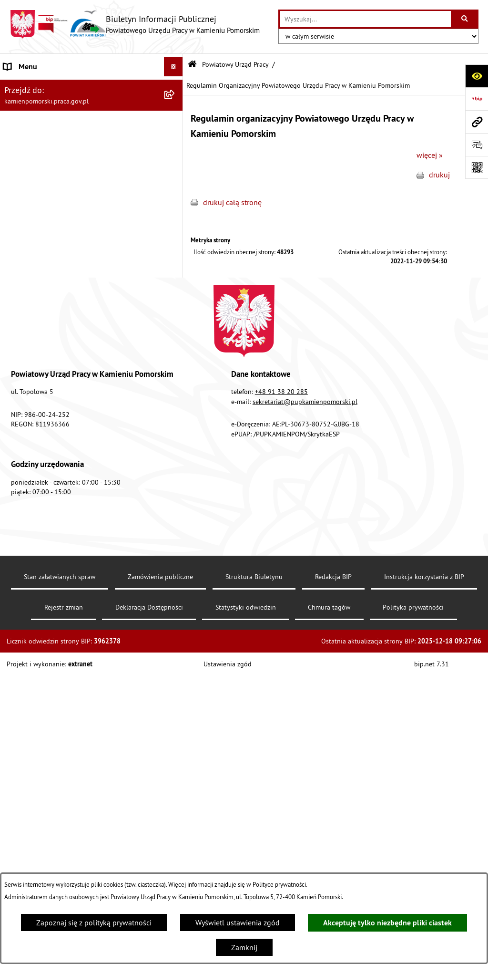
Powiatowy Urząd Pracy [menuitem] (41, 86)
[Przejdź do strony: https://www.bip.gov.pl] (476, 98)
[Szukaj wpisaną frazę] (465, 19)
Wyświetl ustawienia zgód (237, 922)
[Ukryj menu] (173, 66)
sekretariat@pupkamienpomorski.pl (305, 705)
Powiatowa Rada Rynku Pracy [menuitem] (51, 392)
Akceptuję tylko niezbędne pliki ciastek (387, 923)
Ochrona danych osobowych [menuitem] (50, 506)
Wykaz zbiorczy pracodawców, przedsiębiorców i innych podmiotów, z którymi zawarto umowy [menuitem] (81, 348)
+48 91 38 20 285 (281, 695)
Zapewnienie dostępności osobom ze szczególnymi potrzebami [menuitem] (64, 531)
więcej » (430, 155)
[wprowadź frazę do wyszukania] (365, 19)
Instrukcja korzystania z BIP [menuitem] (48, 430)
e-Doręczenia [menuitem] (25, 449)
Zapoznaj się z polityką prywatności (94, 922)
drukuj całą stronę (232, 202)
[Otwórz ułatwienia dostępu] (476, 75)
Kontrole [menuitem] (18, 323)
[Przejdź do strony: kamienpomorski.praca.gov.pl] (476, 121)
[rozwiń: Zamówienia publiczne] (175, 285)
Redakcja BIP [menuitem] (25, 487)
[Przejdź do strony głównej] (135, 24)
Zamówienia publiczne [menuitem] (41, 285)
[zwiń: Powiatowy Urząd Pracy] (175, 86)
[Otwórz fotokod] (476, 167)
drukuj (439, 174)
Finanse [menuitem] (16, 373)
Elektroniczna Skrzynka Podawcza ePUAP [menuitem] (70, 468)
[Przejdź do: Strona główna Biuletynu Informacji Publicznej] (192, 65)
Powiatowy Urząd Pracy (235, 64)
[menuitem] (91, 111)
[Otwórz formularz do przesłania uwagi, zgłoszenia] (476, 144)
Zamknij (244, 947)
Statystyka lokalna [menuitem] (33, 411)
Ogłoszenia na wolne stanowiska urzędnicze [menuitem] (76, 304)
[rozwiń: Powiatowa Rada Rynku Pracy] (175, 392)
